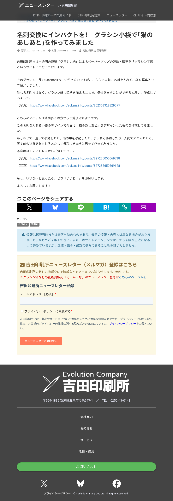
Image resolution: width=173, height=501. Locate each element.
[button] (29, 207)
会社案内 (86, 417)
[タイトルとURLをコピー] (125, 207)
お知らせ (22, 224)
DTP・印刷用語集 (88, 15)
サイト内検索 (145, 15)
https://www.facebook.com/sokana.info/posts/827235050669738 (75, 158)
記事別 (34, 224)
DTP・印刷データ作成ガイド (52, 15)
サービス (86, 440)
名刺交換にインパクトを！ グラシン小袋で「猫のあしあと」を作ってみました (70, 20)
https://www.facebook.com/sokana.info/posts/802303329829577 (75, 105)
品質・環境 (86, 452)
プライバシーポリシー (57, 493)
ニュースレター (37, 5)
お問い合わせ (86, 467)
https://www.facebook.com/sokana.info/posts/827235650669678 (75, 166)
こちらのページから (133, 277)
